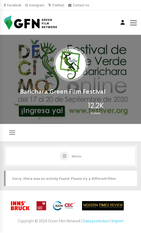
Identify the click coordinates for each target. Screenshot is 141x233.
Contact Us (78, 5)
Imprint (117, 221)
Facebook (12, 5)
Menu (76, 156)
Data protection (96, 221)
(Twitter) (58, 5)
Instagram (34, 5)
